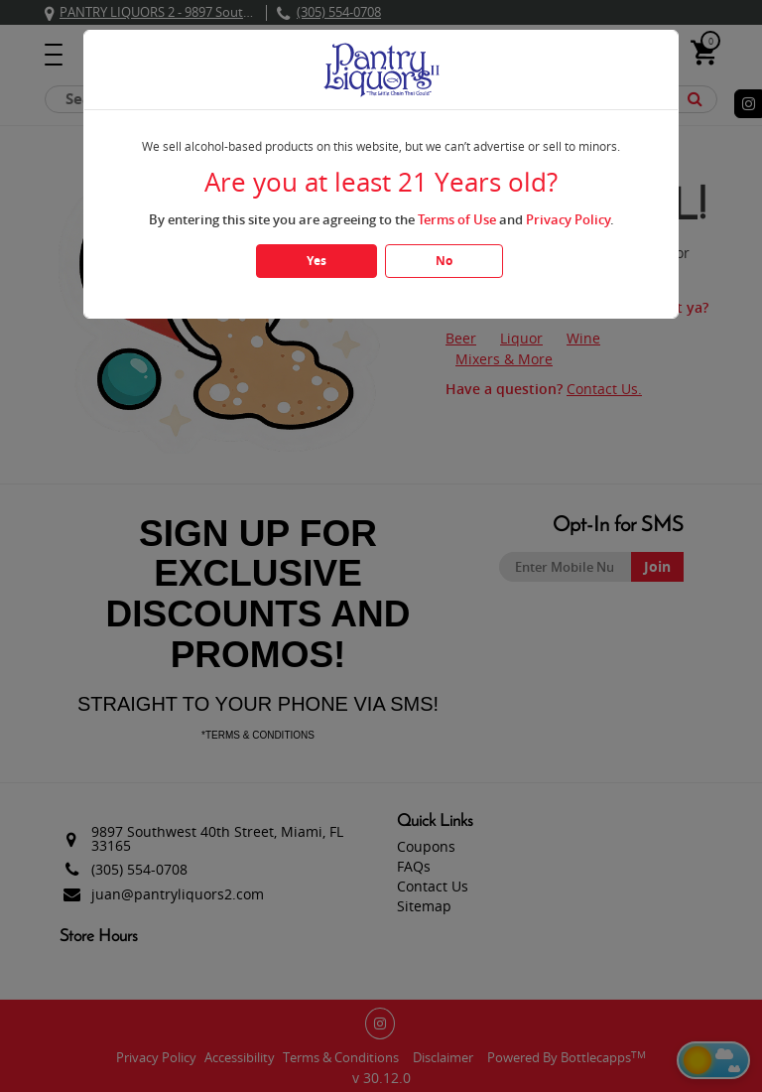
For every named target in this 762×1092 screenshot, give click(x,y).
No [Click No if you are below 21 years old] (444, 260)
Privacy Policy (568, 219)
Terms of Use (457, 219)
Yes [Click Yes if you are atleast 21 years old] (316, 260)
